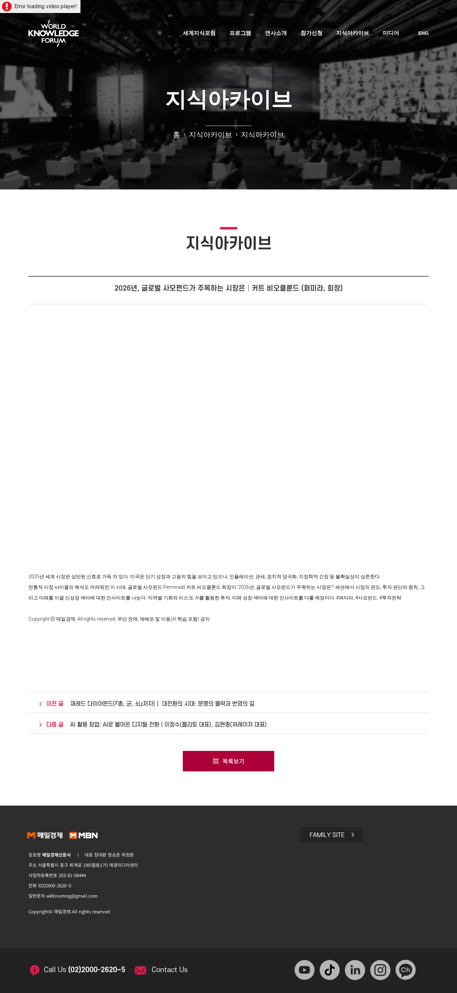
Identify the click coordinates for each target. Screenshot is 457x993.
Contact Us (171, 968)
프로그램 (241, 33)
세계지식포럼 (199, 33)
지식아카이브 (353, 33)
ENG (423, 33)
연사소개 (276, 33)
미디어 (391, 33)
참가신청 (312, 33)
